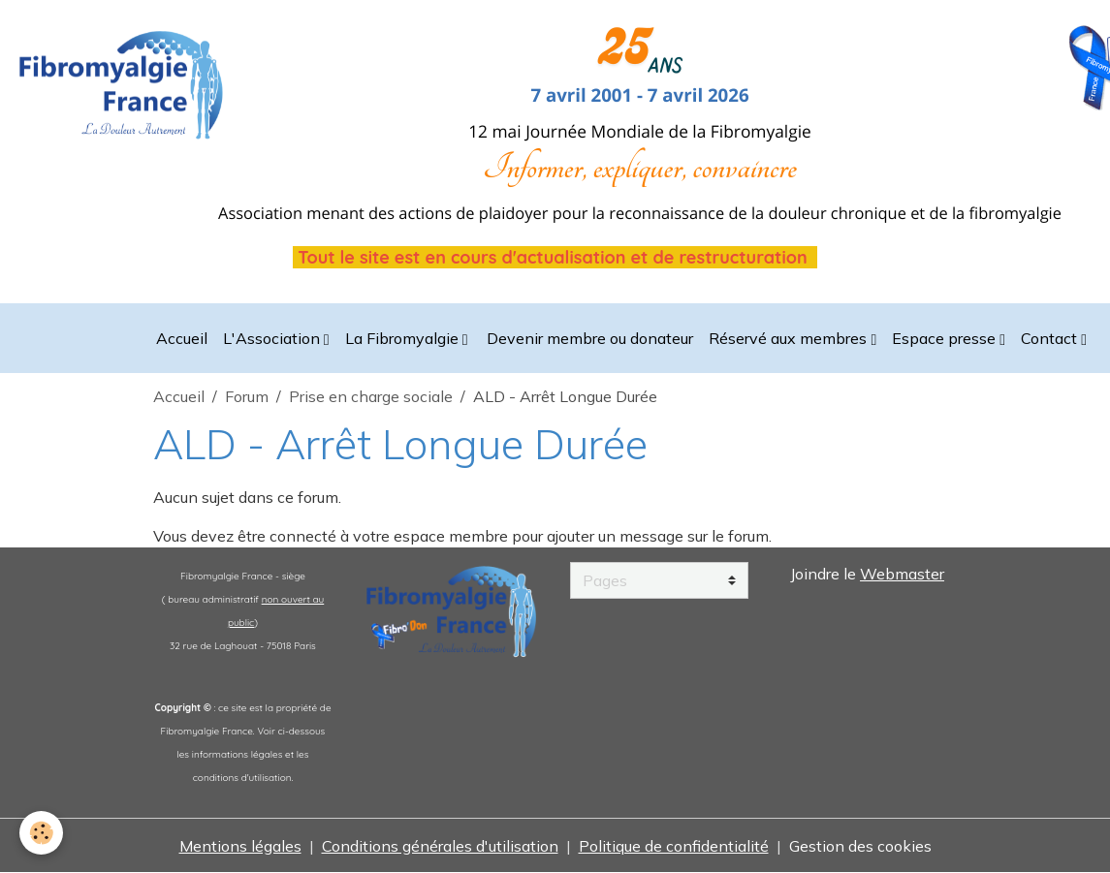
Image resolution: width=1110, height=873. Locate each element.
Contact (1051, 338)
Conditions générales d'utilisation (440, 846)
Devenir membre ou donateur (588, 338)
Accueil (181, 338)
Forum (247, 396)
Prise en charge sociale (371, 396)
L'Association (273, 338)
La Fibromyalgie (403, 338)
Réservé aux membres (790, 338)
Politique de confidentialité (674, 846)
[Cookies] (41, 833)
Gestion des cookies (860, 846)
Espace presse (945, 338)
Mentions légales (240, 846)
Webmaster (902, 573)
